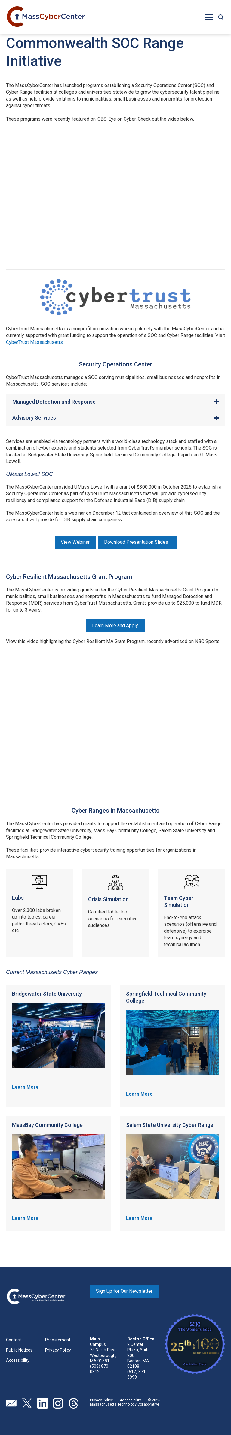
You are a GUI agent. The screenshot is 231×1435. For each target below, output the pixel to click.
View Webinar (75, 542)
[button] (209, 17)
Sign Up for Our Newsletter (124, 1291)
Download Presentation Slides (137, 542)
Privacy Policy (58, 1350)
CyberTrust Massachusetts (34, 342)
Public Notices (19, 1350)
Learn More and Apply (115, 625)
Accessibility (17, 1360)
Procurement (57, 1339)
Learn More (25, 1087)
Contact (13, 1339)
